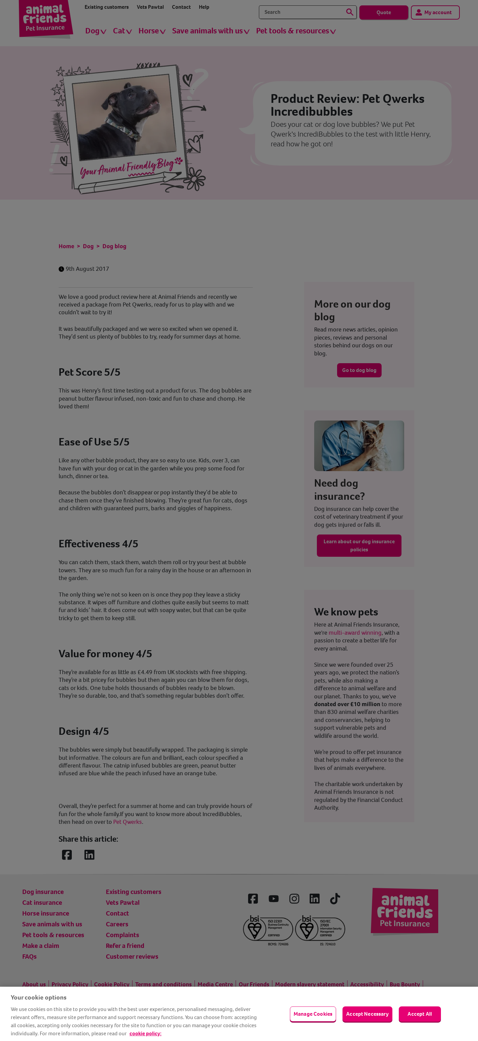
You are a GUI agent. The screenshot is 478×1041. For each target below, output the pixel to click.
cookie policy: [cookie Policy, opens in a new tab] (145, 1033)
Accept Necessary (367, 1013)
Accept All (420, 1013)
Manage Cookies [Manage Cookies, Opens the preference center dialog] (313, 1013)
